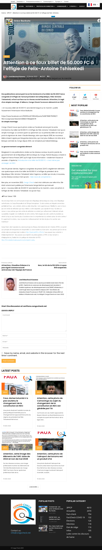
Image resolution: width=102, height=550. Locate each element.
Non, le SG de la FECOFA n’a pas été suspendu (52, 266)
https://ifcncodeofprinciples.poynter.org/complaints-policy (18, 240)
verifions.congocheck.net (35, 306)
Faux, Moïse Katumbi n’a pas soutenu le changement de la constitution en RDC (15, 402)
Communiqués (48, 1)
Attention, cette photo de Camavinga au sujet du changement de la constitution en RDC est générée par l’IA (50, 403)
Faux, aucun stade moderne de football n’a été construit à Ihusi (90, 153)
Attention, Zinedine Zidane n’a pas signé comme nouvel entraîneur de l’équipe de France (17, 267)
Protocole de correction (33, 1)
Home (4, 13)
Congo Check (29, 182)
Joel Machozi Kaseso (17, 76)
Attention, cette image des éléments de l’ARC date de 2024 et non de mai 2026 (16, 456)
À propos (58, 1)
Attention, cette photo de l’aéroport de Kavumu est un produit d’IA (50, 456)
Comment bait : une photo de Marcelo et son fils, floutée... (56, 509)
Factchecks (20, 1)
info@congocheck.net (21, 532)
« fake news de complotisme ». (40, 177)
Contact (66, 1)
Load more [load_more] (34, 487)
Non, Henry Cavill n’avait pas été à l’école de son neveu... (56, 528)
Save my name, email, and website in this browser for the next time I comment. (33, 354)
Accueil (13, 1)
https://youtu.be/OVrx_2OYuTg (35, 232)
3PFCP (9, 13)
